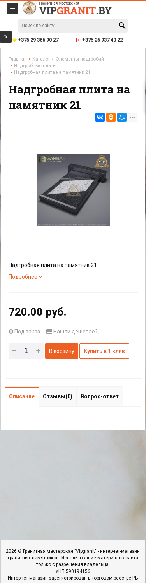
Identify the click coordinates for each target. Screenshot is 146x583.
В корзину (61, 351)
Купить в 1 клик (104, 351)
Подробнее (25, 277)
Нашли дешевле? (72, 331)
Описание (22, 396)
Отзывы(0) (57, 396)
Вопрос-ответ (100, 396)
